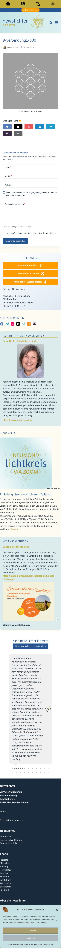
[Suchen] (50, 22)
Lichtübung (5, 879)
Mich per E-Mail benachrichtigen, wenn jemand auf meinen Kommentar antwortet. (30, 194)
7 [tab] (36, 768)
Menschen (5, 863)
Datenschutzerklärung (33, 944)
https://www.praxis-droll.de (17, 420)
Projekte (4, 859)
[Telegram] (50, 126)
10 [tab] (49, 768)
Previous (6, 711)
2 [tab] (16, 768)
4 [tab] (24, 768)
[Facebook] (7, 126)
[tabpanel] (30, 710)
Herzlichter (5, 869)
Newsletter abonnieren (11, 820)
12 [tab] (16, 772)
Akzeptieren (30, 930)
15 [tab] (28, 772)
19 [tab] (44, 772)
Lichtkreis (53, 3)
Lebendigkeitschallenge (16, 547)
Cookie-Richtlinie (15, 944)
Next (54, 711)
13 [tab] (20, 772)
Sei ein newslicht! (38, 3)
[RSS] (29, 324)
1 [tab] (12, 768)
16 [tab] (32, 772)
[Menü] (56, 22)
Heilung (4, 866)
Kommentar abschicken (15, 241)
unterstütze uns (30, 9)
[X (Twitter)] (18, 126)
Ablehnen (30, 938)
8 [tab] (40, 768)
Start (8, 3)
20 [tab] (49, 772)
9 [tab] (44, 768)
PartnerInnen (23, 3)
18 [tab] (40, 772)
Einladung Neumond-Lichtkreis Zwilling (25, 494)
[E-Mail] (7, 133)
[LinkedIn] (39, 126)
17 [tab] (36, 772)
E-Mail (8, 175)
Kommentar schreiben (15, 203)
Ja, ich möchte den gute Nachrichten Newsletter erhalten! (30, 233)
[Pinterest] (29, 126)
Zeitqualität (5, 883)
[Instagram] (12, 324)
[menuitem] (8, 4)
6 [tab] (32, 768)
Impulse (4, 873)
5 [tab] (28, 768)
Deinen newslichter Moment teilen (30, 646)
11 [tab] (12, 772)
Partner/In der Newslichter (23, 335)
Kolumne (4, 876)
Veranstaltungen (15, 541)
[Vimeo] (23, 324)
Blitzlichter (5, 886)
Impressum (48, 944)
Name (8, 167)
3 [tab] (20, 768)
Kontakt (3, 811)
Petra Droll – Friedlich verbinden (20, 341)
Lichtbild (4, 890)
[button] (57, 909)
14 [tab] (24, 772)
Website (8, 185)
